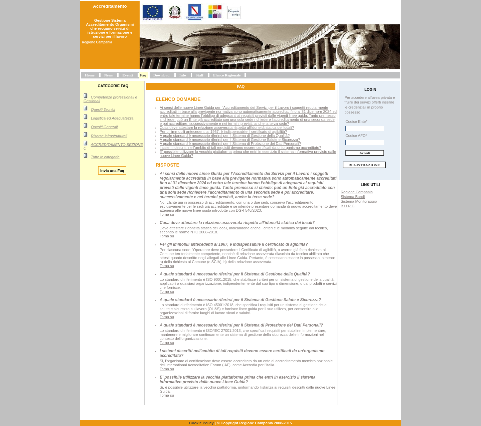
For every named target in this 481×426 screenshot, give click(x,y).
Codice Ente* (356, 122)
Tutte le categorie (105, 157)
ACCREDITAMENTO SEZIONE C (113, 146)
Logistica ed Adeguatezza (112, 118)
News (108, 75)
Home (90, 75)
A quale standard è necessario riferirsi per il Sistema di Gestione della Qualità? (225, 136)
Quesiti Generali (104, 127)
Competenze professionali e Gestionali (110, 99)
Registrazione (364, 165)
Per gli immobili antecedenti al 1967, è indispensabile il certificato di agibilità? (223, 132)
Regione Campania (357, 192)
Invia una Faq (112, 170)
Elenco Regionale (226, 75)
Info (182, 75)
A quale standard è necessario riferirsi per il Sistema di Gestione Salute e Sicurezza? (230, 140)
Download (161, 75)
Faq (143, 75)
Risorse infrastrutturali (109, 136)
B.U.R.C (347, 206)
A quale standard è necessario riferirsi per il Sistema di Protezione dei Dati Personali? (230, 144)
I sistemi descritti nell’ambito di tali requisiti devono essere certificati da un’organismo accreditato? (240, 148)
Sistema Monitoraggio (359, 201)
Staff (199, 75)
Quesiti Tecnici (103, 110)
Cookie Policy (201, 423)
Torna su (167, 214)
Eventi (128, 75)
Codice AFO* (356, 136)
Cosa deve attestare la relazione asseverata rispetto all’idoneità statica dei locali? (227, 128)
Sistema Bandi (353, 197)
